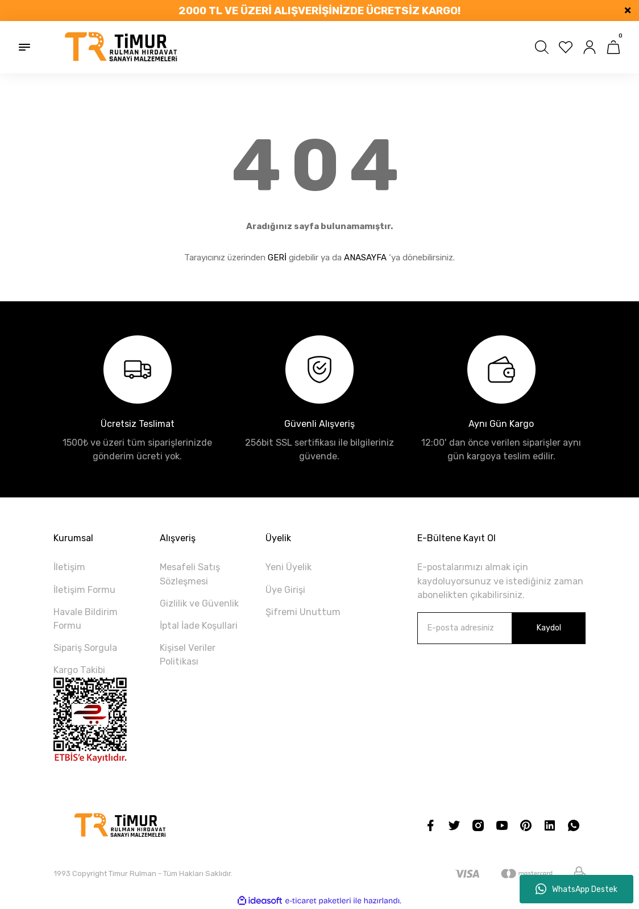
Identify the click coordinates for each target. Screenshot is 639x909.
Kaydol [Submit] (548, 628)
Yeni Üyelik (288, 567)
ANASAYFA (365, 257)
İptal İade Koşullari (199, 625)
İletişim (69, 567)
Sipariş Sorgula (85, 647)
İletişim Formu (84, 589)
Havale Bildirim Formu (85, 619)
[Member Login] (589, 47)
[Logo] (121, 47)
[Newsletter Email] (501, 628)
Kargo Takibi (79, 670)
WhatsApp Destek (576, 889)
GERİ (277, 257)
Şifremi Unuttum (303, 612)
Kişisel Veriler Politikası (187, 654)
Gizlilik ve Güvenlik (199, 603)
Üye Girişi (285, 589)
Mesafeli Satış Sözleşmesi (190, 574)
